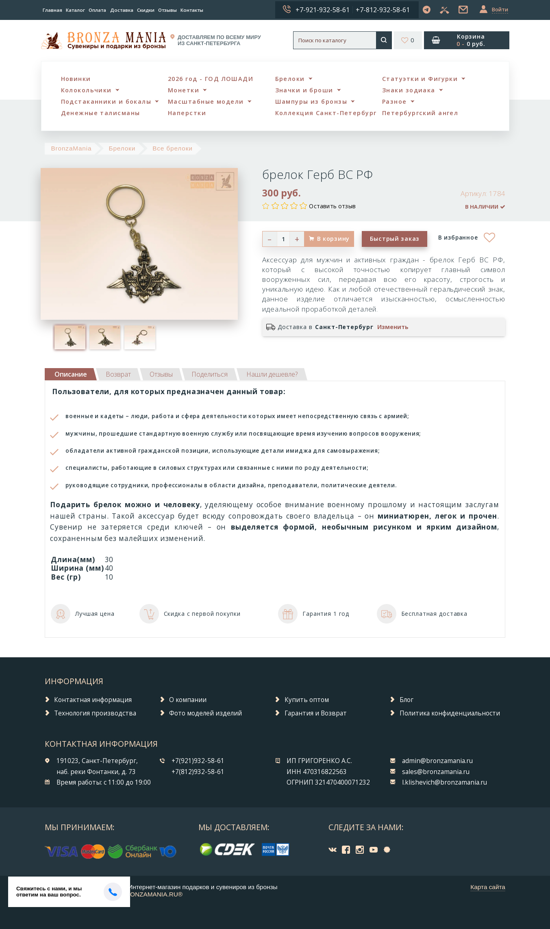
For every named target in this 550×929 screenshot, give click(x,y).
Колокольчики (86, 90)
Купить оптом (307, 700)
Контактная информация (93, 700)
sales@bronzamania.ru (436, 772)
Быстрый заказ (395, 238)
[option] (69, 337)
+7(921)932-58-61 (198, 761)
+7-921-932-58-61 (323, 9)
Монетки (183, 90)
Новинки (76, 79)
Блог (406, 700)
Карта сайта (487, 886)
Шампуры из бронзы (311, 101)
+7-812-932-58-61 (383, 9)
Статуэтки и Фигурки (420, 79)
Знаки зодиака (408, 90)
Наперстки (187, 113)
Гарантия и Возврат (316, 713)
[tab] (118, 374)
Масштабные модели (205, 101)
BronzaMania (71, 148)
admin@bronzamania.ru (437, 761)
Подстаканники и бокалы (106, 101)
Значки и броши (304, 90)
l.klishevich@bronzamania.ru (444, 782)
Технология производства (95, 713)
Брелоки (290, 79)
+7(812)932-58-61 (198, 772)
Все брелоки (172, 148)
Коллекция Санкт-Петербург (326, 113)
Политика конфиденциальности (450, 713)
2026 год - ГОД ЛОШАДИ (210, 79)
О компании (188, 700)
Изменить (393, 327)
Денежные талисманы (100, 113)
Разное (394, 101)
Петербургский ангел (420, 113)
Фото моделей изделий (205, 713)
